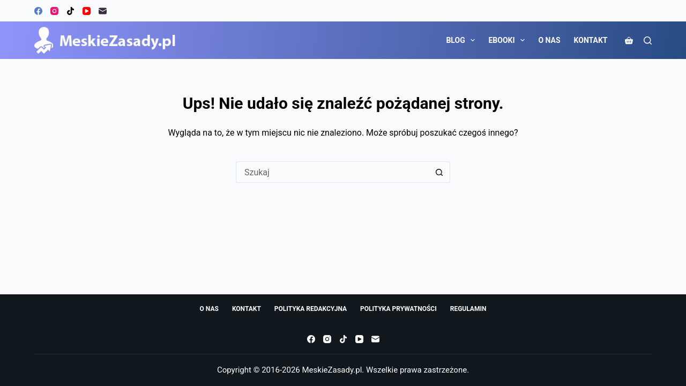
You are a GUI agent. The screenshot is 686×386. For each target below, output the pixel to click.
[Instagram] (54, 11)
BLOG (462, 40)
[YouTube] (87, 11)
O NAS (549, 40)
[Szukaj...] (332, 172)
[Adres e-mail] (103, 11)
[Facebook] (38, 11)
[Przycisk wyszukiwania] (439, 172)
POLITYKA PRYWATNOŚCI (398, 309)
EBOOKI (508, 40)
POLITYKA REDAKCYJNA (310, 309)
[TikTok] (70, 11)
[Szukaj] (648, 40)
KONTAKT (591, 40)
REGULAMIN (468, 309)
